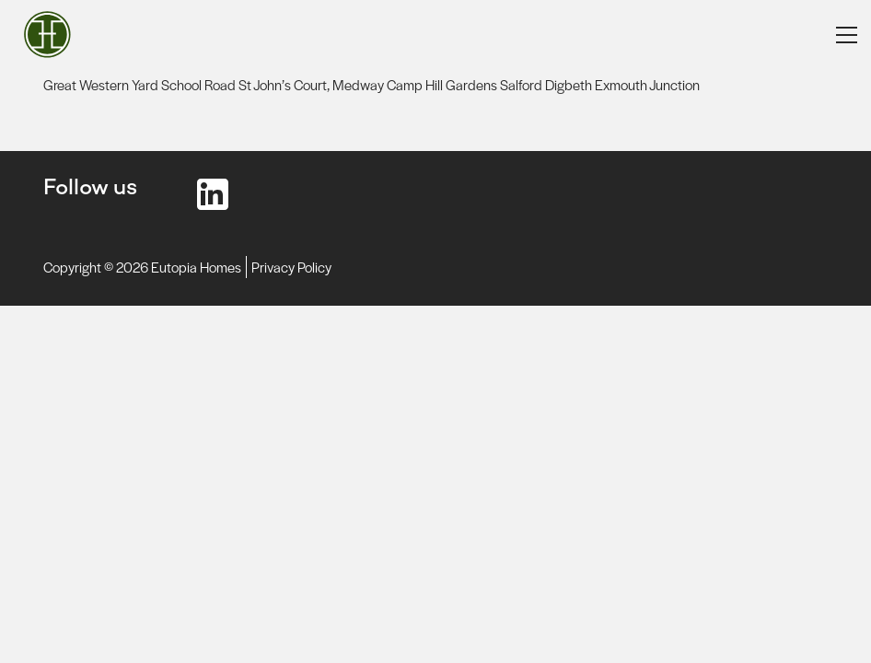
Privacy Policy (291, 266)
